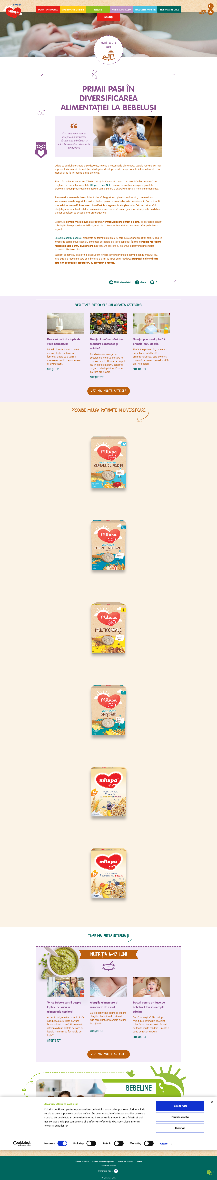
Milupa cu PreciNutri (101, 185)
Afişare (164, 1173)
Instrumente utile (169, 9)
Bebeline (98, 9)
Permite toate (180, 1135)
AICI (120, 1120)
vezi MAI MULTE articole (108, 1051)
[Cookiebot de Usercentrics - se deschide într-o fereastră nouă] (22, 1173)
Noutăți (108, 17)
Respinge (180, 1158)
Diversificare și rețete (73, 9)
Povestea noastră (48, 9)
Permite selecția (180, 1147)
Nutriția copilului (121, 9)
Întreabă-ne (139, 1111)
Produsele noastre (145, 9)
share (143, 282)
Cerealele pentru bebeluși (68, 237)
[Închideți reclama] (212, 1132)
